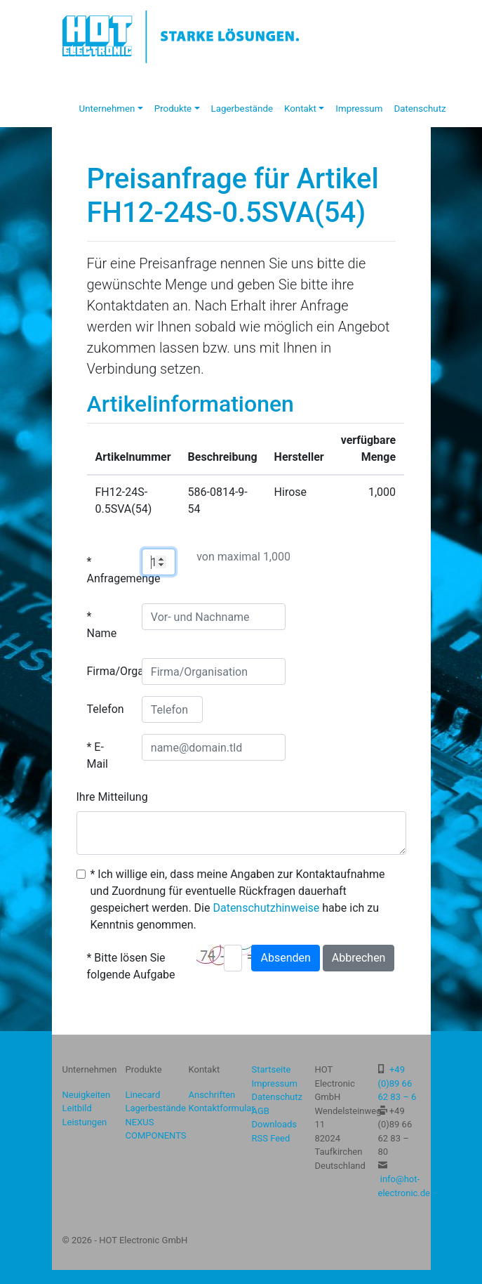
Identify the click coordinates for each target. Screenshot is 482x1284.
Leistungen (84, 1122)
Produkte (173, 108)
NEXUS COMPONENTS (156, 1129)
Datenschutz (420, 108)
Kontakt (300, 108)
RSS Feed (271, 1138)
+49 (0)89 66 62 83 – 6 (397, 1083)
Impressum (358, 108)
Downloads (274, 1124)
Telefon (105, 709)
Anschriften (212, 1094)
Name (102, 633)
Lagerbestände (242, 108)
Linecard (143, 1094)
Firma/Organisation (109, 671)
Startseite (271, 1069)
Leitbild (77, 1108)
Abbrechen (359, 957)
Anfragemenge (109, 578)
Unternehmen (107, 108)
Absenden (285, 957)
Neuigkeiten (86, 1094)
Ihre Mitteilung (112, 797)
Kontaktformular (222, 1108)
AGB (260, 1111)
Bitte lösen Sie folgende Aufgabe (131, 966)
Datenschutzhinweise (266, 908)
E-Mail (97, 755)
